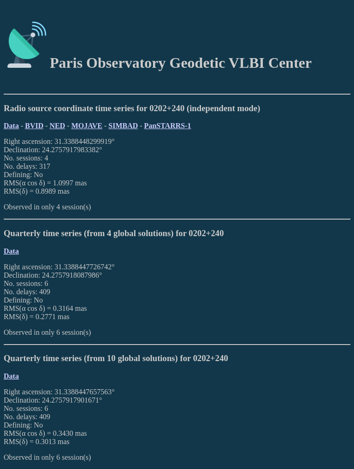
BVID (34, 126)
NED (57, 126)
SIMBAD (123, 126)
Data (11, 126)
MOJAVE (86, 126)
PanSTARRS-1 (167, 126)
